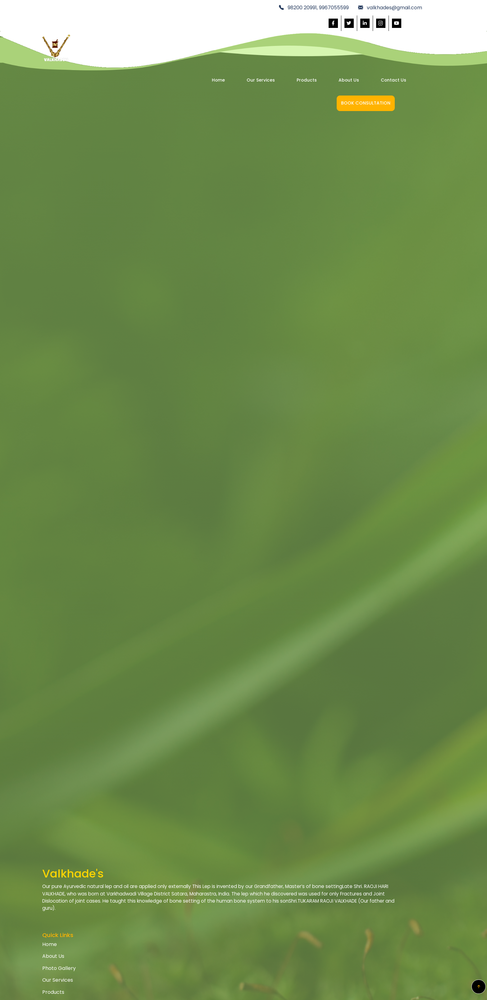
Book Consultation (415, 32)
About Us (301, 32)
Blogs (222, 950)
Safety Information (378, 914)
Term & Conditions (308, 902)
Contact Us (346, 32)
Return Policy (302, 914)
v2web (315, 989)
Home (170, 32)
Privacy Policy (302, 890)
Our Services (213, 32)
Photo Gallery (233, 914)
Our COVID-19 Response (384, 902)
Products (259, 32)
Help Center (370, 890)
